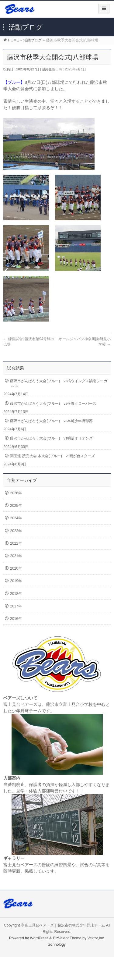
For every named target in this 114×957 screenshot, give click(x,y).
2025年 (16, 505)
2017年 (16, 606)
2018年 (16, 594)
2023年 (16, 531)
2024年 (16, 518)
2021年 (16, 556)
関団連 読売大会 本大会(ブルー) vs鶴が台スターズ (52, 456)
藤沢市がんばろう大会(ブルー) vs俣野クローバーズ (53, 403)
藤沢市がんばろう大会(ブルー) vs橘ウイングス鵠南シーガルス (58, 383)
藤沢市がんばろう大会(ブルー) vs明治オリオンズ (51, 438)
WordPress (39, 938)
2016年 (16, 619)
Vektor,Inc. (96, 938)
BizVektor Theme (67, 938)
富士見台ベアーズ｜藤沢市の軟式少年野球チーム (65, 925)
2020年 (16, 568)
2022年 (16, 543)
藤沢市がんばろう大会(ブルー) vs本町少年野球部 (51, 421)
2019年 (16, 581)
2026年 (16, 493)
